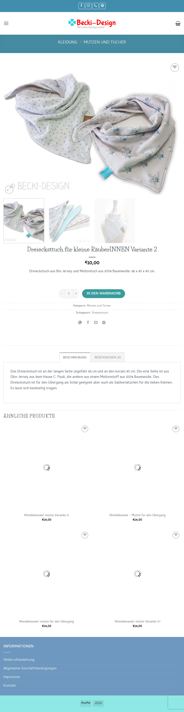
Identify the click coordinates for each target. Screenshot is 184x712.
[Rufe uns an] (95, 6)
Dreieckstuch (100, 313)
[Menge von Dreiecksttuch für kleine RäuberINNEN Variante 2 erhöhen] (76, 293)
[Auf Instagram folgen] (88, 6)
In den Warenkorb (104, 293)
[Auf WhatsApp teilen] (80, 323)
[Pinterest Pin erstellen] (104, 323)
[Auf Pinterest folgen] (102, 6)
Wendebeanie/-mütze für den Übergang (46, 622)
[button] (6, 23)
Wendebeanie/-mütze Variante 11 (46, 516)
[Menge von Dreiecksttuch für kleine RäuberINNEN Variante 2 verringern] (61, 293)
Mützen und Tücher (105, 42)
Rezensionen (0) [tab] (107, 357)
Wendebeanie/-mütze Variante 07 (137, 622)
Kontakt (9, 686)
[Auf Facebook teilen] (88, 323)
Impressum (11, 677)
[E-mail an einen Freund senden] (96, 323)
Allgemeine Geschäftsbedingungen (29, 669)
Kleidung (67, 42)
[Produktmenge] (68, 293)
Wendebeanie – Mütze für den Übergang (137, 516)
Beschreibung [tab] (75, 357)
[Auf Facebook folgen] (81, 6)
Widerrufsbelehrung (18, 660)
